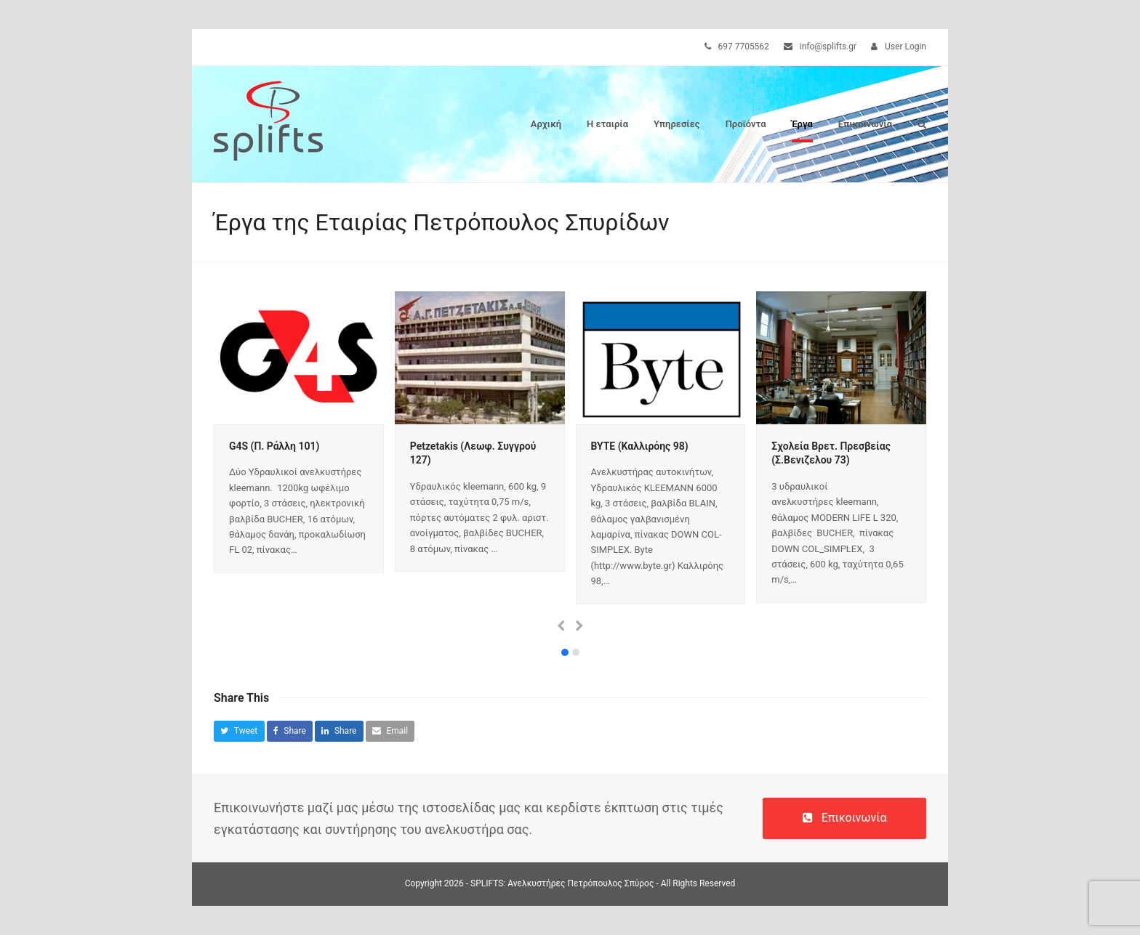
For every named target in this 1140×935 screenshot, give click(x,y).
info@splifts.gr (828, 46)
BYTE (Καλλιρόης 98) (640, 446)
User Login (905, 46)
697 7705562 (743, 46)
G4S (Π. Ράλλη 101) (274, 446)
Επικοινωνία (845, 818)
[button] (922, 124)
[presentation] (561, 626)
